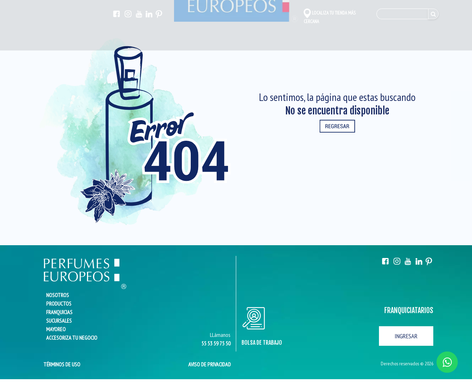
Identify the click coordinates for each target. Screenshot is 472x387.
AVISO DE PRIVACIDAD (209, 364)
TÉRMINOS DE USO (59, 364)
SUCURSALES (59, 320)
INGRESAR (406, 336)
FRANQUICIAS (59, 312)
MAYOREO (56, 329)
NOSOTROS (57, 295)
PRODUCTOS (58, 303)
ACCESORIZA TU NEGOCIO (71, 337)
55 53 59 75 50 (215, 343)
